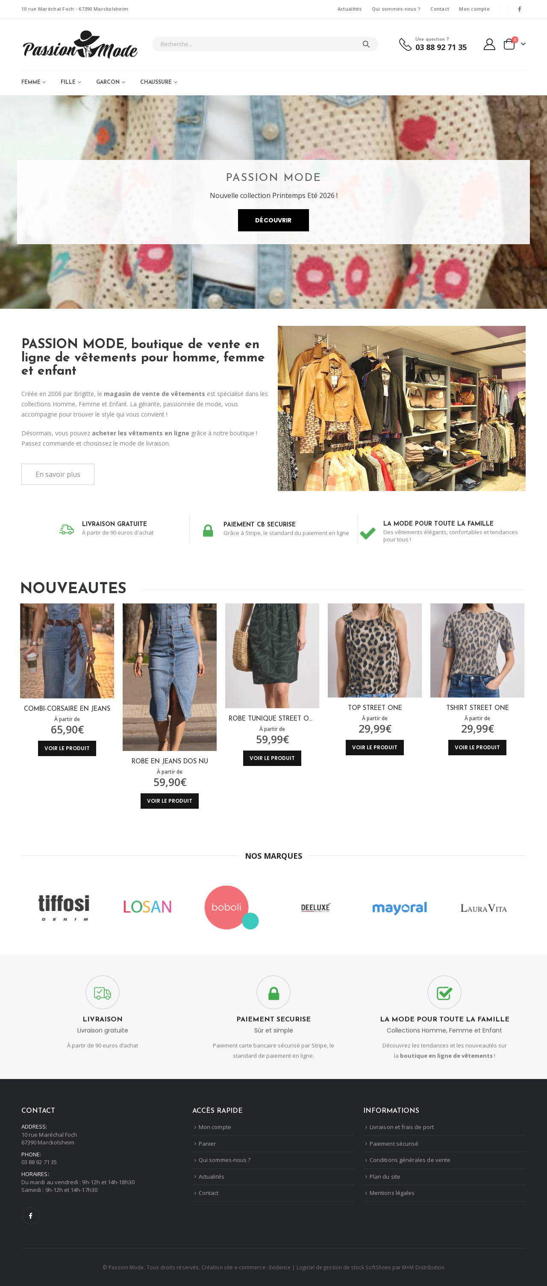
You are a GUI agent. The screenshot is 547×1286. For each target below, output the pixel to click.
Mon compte (474, 9)
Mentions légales (392, 1193)
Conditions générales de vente (410, 1160)
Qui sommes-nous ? (396, 9)
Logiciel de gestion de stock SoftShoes (344, 1267)
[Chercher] (366, 44)
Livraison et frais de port (402, 1127)
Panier (207, 1143)
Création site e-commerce (233, 1267)
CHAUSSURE (156, 82)
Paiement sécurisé (394, 1143)
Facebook (30, 1215)
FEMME (30, 82)
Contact (439, 9)
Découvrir (273, 223)
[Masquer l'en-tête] (80, 44)
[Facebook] (519, 9)
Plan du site (385, 1176)
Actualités (350, 9)
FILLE (68, 82)
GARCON (108, 82)
